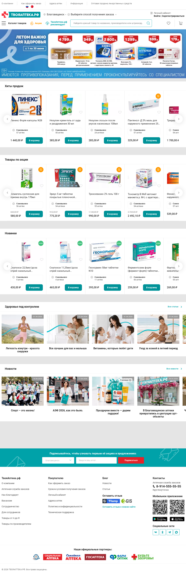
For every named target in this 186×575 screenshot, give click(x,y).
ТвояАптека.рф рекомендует (56, 23)
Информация (76, 3)
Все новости (174, 368)
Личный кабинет (57, 495)
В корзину (34, 140)
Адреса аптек (55, 3)
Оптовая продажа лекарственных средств (111, 3)
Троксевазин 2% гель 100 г (104, 194)
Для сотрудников (11, 512)
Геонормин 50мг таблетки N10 (103, 269)
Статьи (106, 489)
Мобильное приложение (168, 496)
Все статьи (175, 306)
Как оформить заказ (31, 3)
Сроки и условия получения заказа (66, 489)
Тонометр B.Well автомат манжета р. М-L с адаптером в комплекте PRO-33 (144, 196)
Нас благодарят (10, 495)
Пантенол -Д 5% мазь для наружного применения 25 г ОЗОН (144, 122)
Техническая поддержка (61, 512)
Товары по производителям (16, 524)
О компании (7, 3)
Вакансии (7, 500)
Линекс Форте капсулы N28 (26, 120)
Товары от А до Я (11, 518)
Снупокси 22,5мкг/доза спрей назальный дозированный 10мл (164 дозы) (25, 269)
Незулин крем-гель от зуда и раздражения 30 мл (65, 122)
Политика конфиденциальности (65, 506)
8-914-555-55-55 (168, 486)
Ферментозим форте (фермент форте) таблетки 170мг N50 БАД (143, 269)
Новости (107, 483)
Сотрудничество (10, 506)
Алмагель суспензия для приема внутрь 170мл (25, 196)
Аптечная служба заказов (15, 489)
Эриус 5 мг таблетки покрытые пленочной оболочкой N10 (62, 196)
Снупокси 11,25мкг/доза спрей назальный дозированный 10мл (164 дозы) (64, 269)
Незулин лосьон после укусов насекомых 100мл (103, 122)
